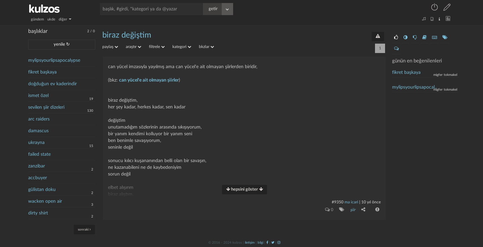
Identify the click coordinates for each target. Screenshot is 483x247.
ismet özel (38, 95)
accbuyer (37, 178)
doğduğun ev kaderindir (52, 84)
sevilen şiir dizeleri (46, 107)
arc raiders (39, 119)
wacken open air (45, 201)
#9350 (337, 202)
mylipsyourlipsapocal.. (414, 87)
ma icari (351, 202)
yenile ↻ (62, 44)
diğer (65, 19)
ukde (51, 19)
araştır (133, 47)
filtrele (157, 47)
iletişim (250, 242)
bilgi (260, 242)
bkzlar (206, 47)
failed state (39, 154)
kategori (181, 47)
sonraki (84, 229)
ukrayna (36, 142)
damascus (38, 131)
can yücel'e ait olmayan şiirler (149, 80)
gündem (37, 19)
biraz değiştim (126, 35)
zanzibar (36, 166)
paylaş (110, 47)
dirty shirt (38, 213)
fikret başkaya (42, 72)
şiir (352, 210)
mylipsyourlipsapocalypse (54, 60)
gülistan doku (42, 189)
